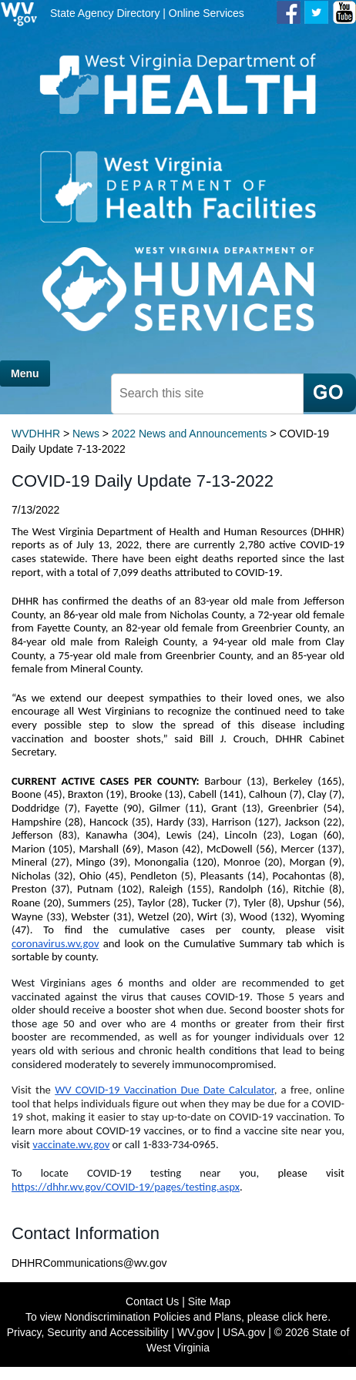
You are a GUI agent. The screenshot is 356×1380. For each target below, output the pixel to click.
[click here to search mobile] (330, 392)
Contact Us (152, 1301)
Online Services (206, 13)
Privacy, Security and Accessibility (88, 1332)
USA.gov (244, 1332)
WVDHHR (36, 433)
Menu (25, 373)
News (85, 433)
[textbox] (207, 393)
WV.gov (195, 1332)
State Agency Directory (105, 13)
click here (304, 1317)
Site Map (209, 1301)
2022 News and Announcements (189, 433)
